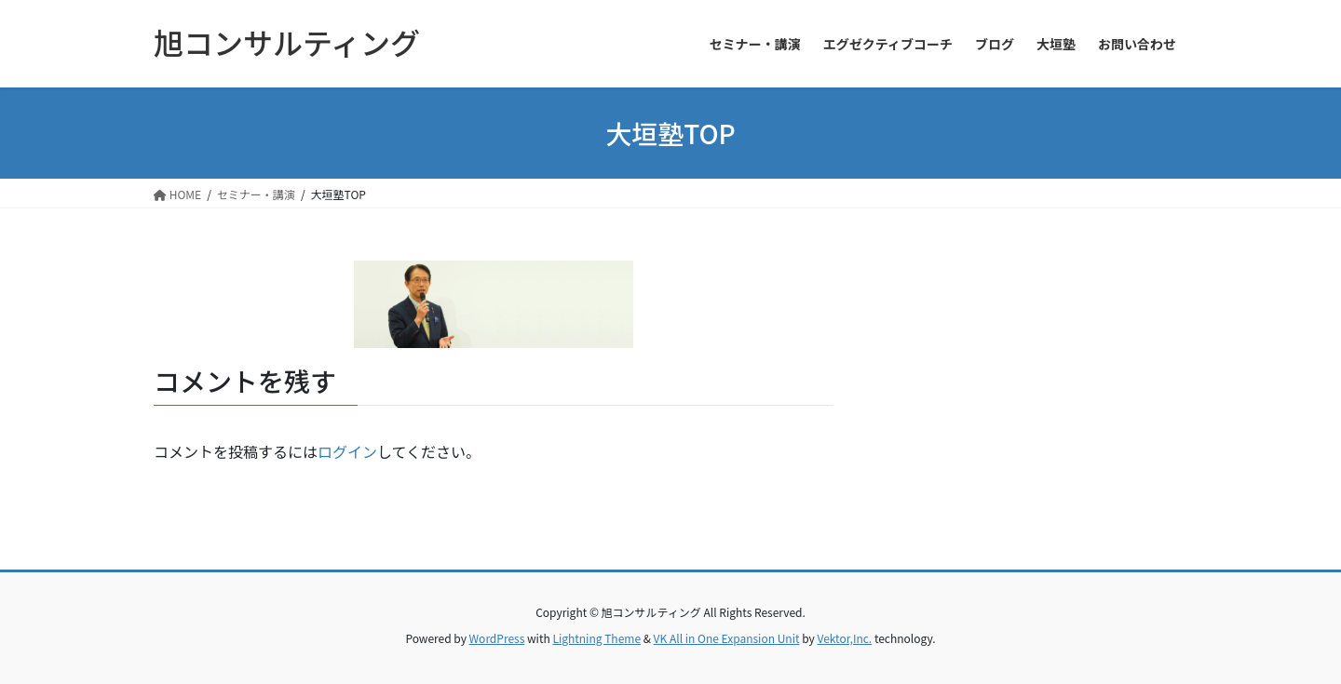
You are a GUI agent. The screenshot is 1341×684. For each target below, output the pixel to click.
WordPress (497, 638)
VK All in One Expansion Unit (727, 638)
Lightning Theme (596, 638)
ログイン (347, 451)
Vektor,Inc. (844, 638)
